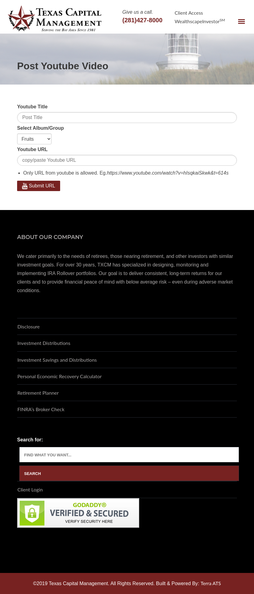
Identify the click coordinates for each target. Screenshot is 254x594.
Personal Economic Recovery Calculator (59, 376)
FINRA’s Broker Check (40, 409)
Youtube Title (32, 106)
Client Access (189, 13)
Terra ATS (211, 583)
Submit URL (38, 185)
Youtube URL (32, 149)
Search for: (30, 439)
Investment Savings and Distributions (57, 360)
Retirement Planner (38, 393)
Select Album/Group (40, 128)
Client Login (30, 489)
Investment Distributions (43, 343)
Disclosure (28, 326)
